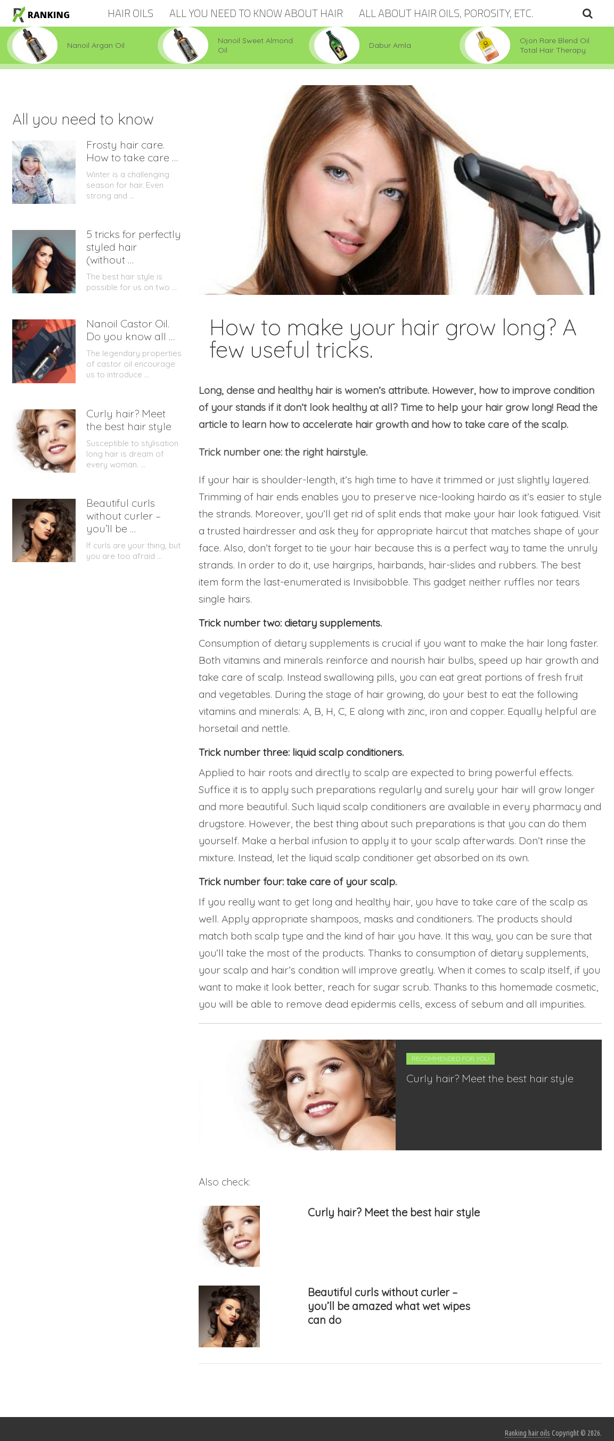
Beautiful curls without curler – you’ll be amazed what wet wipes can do (389, 1306)
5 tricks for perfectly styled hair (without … (133, 247)
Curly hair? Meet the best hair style (490, 1078)
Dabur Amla (390, 45)
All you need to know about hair (256, 13)
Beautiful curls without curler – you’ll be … (123, 516)
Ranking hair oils (527, 1433)
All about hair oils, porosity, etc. (446, 13)
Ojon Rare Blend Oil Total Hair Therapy (555, 45)
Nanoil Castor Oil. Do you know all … (130, 330)
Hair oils (130, 13)
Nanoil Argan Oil (96, 45)
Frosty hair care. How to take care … (132, 151)
